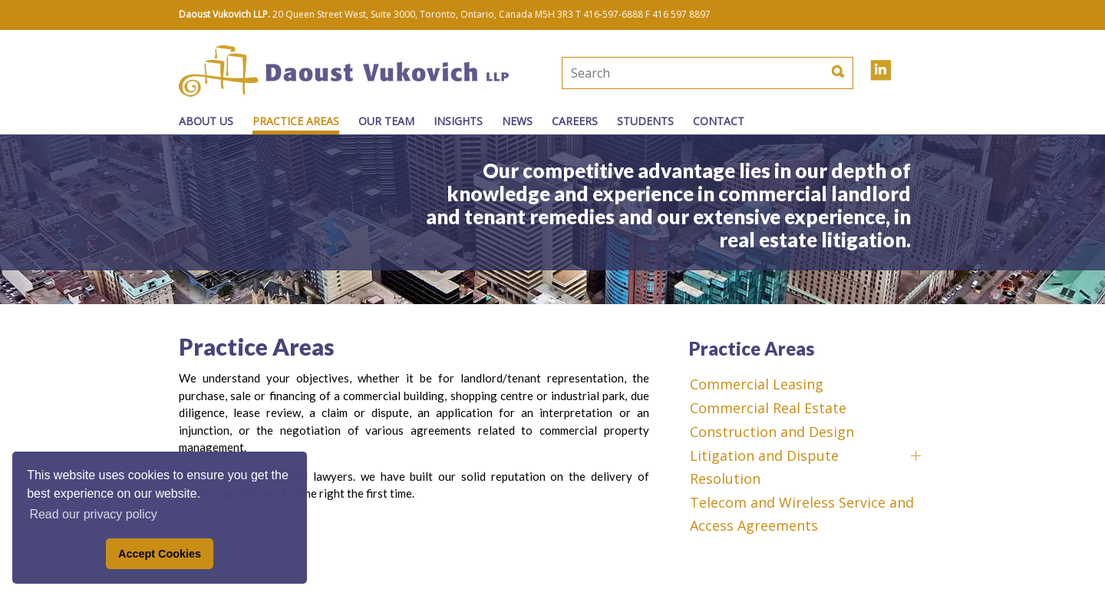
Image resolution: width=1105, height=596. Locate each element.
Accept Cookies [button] (159, 554)
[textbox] (656, 73)
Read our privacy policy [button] (93, 514)
